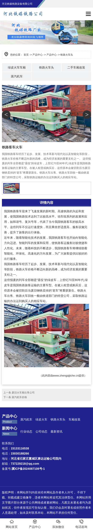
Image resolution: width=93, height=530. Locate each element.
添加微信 (58, 524)
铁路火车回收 (25, 295)
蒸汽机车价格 (19, 397)
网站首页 (12, 524)
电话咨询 (81, 524)
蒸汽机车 (17, 76)
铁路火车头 (46, 67)
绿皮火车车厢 (17, 67)
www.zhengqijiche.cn (66, 375)
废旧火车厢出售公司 (23, 392)
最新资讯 (56, 431)
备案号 (23, 468)
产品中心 (37, 54)
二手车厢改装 (76, 67)
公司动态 (41, 431)
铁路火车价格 (25, 269)
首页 (26, 54)
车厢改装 (75, 419)
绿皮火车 (41, 419)
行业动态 (26, 431)
